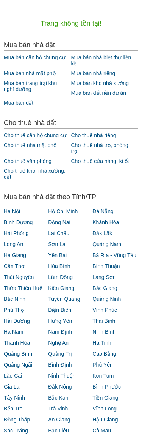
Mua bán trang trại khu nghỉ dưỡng (30, 86)
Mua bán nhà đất (29, 45)
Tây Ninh (14, 398)
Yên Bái (57, 255)
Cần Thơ (14, 266)
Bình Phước (106, 387)
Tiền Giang (105, 398)
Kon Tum (103, 376)
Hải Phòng (16, 233)
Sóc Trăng (16, 431)
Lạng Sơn (103, 277)
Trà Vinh (58, 409)
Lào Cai (13, 376)
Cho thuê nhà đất (30, 123)
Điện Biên (59, 310)
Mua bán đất (18, 103)
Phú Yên (102, 365)
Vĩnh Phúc (104, 310)
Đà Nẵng (102, 211)
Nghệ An (58, 343)
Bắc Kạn (58, 398)
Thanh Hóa (17, 343)
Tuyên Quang (64, 299)
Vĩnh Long (104, 409)
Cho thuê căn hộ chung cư (35, 135)
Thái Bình (103, 321)
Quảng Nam (106, 244)
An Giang (59, 420)
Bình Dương (18, 222)
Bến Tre (13, 409)
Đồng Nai (59, 222)
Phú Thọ (14, 310)
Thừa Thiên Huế (23, 288)
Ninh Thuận (61, 376)
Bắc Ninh (14, 299)
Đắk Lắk (102, 233)
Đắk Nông (60, 387)
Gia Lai (12, 387)
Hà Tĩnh (101, 343)
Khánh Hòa (105, 222)
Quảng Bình (18, 354)
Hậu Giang (105, 420)
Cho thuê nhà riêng (93, 135)
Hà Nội (12, 211)
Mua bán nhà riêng (93, 73)
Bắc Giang (104, 288)
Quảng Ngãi (18, 365)
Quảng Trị (60, 354)
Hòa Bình (59, 266)
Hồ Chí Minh (63, 211)
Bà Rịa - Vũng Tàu (114, 255)
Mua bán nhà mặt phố (30, 73)
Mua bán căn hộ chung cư (35, 57)
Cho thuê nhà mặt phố (30, 145)
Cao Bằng (104, 354)
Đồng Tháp (17, 420)
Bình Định (60, 365)
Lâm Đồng (60, 277)
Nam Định (60, 332)
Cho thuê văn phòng (27, 161)
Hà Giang (15, 255)
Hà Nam (13, 332)
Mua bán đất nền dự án (98, 93)
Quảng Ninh (106, 299)
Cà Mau (101, 431)
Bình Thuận (106, 266)
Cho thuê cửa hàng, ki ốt (100, 161)
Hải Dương (17, 321)
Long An (13, 244)
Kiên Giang (61, 288)
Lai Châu (58, 233)
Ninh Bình (103, 332)
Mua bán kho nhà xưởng (100, 83)
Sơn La (57, 244)
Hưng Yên (60, 321)
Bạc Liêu (58, 431)
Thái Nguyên (19, 277)
